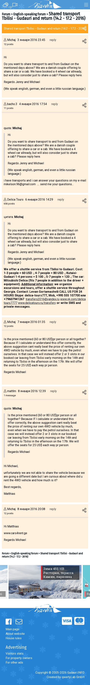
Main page (12, 629)
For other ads (14, 662)
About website (15, 633)
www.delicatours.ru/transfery (37, 303)
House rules (14, 638)
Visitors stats (14, 653)
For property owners (19, 658)
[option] (45, 582)
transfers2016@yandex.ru (42, 299)
